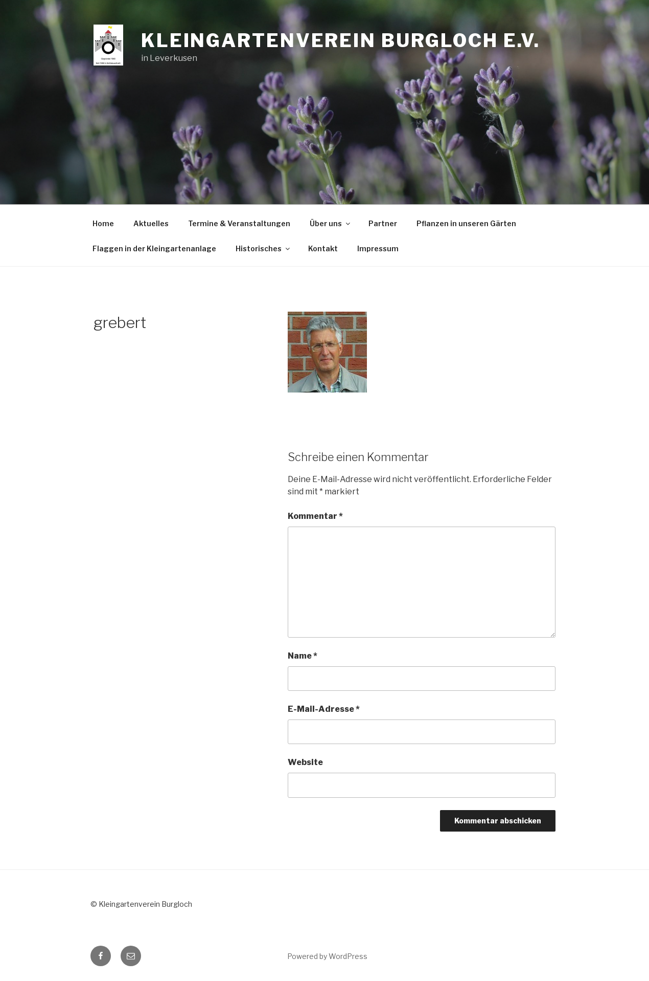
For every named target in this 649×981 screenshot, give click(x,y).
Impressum (378, 248)
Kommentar (315, 516)
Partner (382, 223)
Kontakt (323, 248)
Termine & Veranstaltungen (239, 223)
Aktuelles (151, 223)
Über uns (331, 223)
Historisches (263, 248)
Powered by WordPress (327, 956)
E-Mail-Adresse (324, 709)
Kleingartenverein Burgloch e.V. (340, 40)
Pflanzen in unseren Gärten (466, 223)
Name (302, 656)
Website (305, 762)
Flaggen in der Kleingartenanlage (154, 248)
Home (103, 223)
